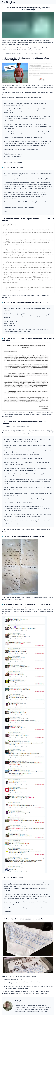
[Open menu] (54, 2)
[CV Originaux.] (10, 2)
